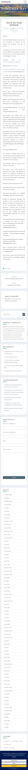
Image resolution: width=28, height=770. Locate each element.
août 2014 (6, 604)
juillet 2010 (7, 714)
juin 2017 (6, 541)
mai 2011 (6, 697)
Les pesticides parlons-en (10, 357)
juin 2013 (6, 647)
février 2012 (7, 680)
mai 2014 (6, 614)
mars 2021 (6, 518)
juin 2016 (6, 554)
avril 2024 (6, 498)
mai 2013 (6, 651)
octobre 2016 (7, 551)
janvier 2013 (7, 661)
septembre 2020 (8, 521)
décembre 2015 (8, 567)
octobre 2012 (7, 667)
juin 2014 (6, 611)
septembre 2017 (8, 538)
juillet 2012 (7, 671)
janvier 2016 (7, 564)
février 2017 (7, 548)
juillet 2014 (7, 607)
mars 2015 (6, 584)
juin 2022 (6, 508)
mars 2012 (6, 677)
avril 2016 (6, 557)
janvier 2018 (7, 534)
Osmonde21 (18, 28)
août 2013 (6, 641)
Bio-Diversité (7, 744)
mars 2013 (6, 654)
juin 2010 (6, 717)
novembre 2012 (8, 664)
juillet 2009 (7, 720)
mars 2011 (6, 704)
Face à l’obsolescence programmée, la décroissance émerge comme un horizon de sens (13, 392)
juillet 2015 (7, 577)
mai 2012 (6, 674)
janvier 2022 (7, 514)
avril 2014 (6, 617)
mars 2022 (6, 511)
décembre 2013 (8, 627)
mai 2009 (6, 727)
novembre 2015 (8, 571)
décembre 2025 (8, 494)
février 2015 (7, 587)
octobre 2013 (7, 634)
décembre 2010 (8, 707)
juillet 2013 (7, 644)
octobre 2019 (7, 524)
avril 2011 (6, 700)
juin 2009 (6, 724)
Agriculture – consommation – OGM (13, 741)
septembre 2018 (8, 531)
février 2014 (7, 621)
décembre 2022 (8, 501)
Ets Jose (6, 390)
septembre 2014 (8, 601)
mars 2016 (6, 561)
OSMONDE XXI (6, 2)
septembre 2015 (8, 574)
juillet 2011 (7, 694)
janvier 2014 (7, 624)
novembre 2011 (8, 687)
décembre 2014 (8, 594)
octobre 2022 (7, 504)
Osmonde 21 (14, 65)
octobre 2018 (7, 528)
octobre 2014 (7, 597)
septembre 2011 (8, 690)
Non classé (8, 268)
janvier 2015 (7, 591)
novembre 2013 (8, 631)
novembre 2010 (8, 710)
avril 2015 (6, 581)
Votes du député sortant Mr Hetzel (13, 371)
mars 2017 (6, 544)
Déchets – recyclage (9, 747)
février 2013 (7, 657)
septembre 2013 (8, 637)
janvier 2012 (7, 684)
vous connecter (14, 298)
